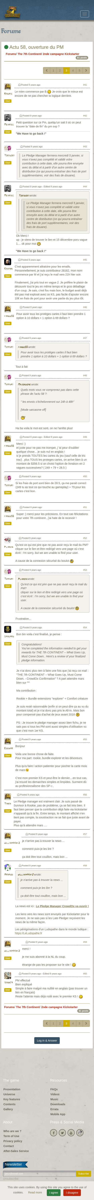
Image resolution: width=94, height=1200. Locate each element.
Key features (11, 1099)
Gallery (8, 1109)
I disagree (72, 1192)
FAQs (54, 1089)
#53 (85, 570)
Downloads (57, 1104)
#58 (85, 865)
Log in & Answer (47, 1040)
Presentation (11, 1089)
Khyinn (8, 268)
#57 (85, 834)
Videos (55, 1094)
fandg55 (9, 316)
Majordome (24, 384)
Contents (9, 1104)
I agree (53, 1192)
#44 (85, 186)
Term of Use (11, 1136)
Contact (8, 1146)
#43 (85, 146)
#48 (85, 375)
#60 (85, 973)
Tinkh (7, 803)
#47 (85, 338)
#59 (85, 942)
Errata (54, 1109)
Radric (8, 93)
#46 (85, 307)
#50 (85, 476)
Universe (9, 1094)
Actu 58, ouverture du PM (34, 47)
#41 (85, 85)
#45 (85, 260)
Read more (35, 1192)
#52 (85, 538)
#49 (85, 437)
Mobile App (57, 1114)
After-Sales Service (16, 1151)
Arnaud (8, 874)
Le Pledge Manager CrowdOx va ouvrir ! (62, 906)
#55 (85, 739)
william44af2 (12, 843)
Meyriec (9, 124)
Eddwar (8, 748)
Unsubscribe (11, 1178)
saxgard (9, 636)
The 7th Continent (29, 54)
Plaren (8, 547)
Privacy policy (12, 1141)
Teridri (8, 347)
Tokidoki (9, 155)
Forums (11, 54)
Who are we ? (12, 1131)
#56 (85, 794)
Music (54, 1099)
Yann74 (8, 982)
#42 (85, 115)
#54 (85, 627)
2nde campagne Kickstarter (61, 54)
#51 (85, 507)
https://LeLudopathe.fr (28, 933)
